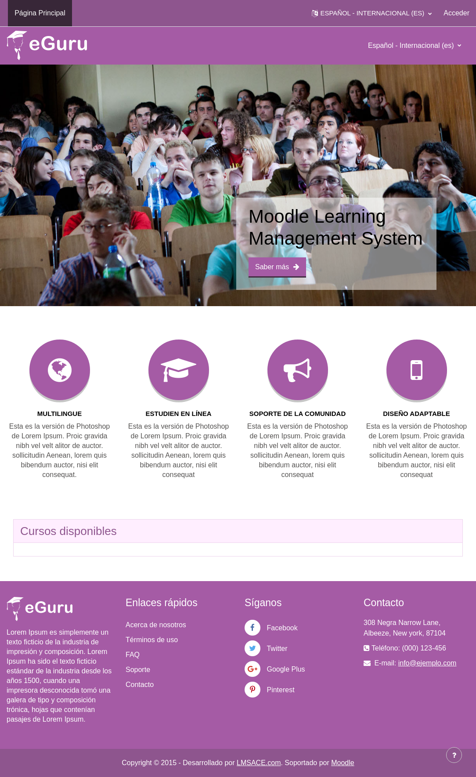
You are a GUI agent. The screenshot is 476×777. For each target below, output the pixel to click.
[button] (371, 13)
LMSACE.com (259, 762)
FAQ (133, 654)
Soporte (138, 669)
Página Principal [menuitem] (39, 13)
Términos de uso (152, 639)
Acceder (456, 13)
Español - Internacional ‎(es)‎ (412, 45)
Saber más (277, 267)
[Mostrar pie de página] (454, 755)
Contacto (140, 684)
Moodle (342, 762)
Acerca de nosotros (156, 625)
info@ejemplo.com (427, 663)
